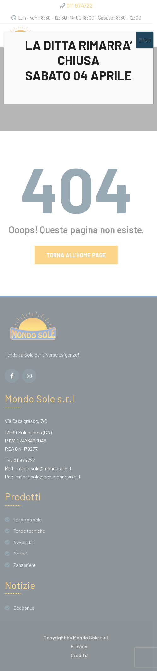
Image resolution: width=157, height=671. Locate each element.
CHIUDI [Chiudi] (145, 40)
